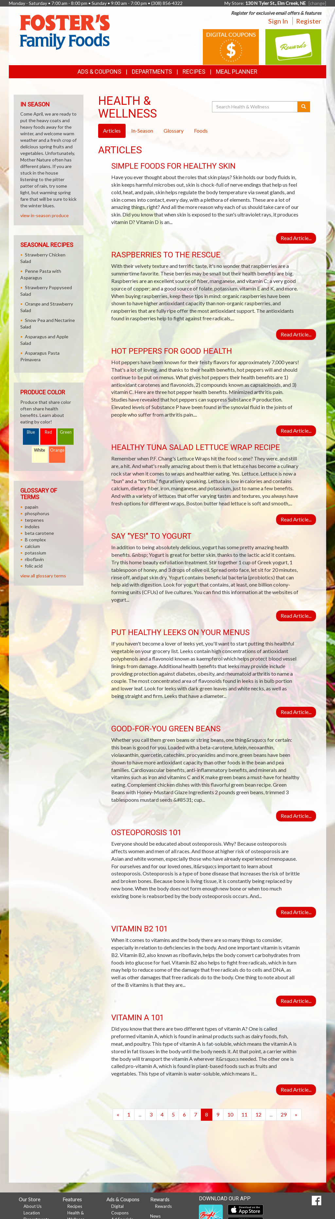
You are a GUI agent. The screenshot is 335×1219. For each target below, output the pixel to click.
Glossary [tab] (174, 130)
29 (284, 1114)
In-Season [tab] (142, 130)
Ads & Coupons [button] (99, 71)
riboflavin (34, 559)
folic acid (34, 566)
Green (66, 432)
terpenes (34, 520)
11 (244, 1114)
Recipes (194, 71)
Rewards (163, 1206)
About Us (33, 1206)
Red (48, 432)
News (155, 1216)
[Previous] (118, 1115)
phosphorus (37, 513)
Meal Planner (236, 71)
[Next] (296, 1115)
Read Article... (296, 238)
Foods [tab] (201, 130)
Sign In (278, 21)
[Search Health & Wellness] (255, 106)
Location (32, 1212)
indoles (32, 526)
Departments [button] (152, 71)
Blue (31, 432)
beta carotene (39, 533)
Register (308, 21)
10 (230, 1114)
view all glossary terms (43, 575)
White (39, 450)
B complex (35, 539)
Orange (57, 450)
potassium (35, 552)
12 (258, 1114)
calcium (32, 546)
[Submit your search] (303, 106)
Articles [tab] (112, 130)
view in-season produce (44, 215)
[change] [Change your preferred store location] (317, 3)
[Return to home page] (64, 31)
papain (31, 507)
